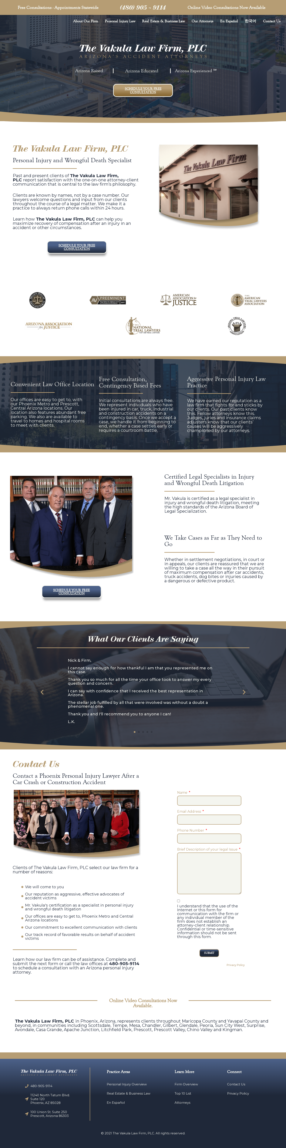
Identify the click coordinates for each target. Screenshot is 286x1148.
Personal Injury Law (120, 21)
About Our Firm (85, 21)
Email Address (189, 809)
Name (182, 790)
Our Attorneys (202, 21)
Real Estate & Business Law (163, 21)
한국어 (250, 21)
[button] (143, 90)
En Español (229, 21)
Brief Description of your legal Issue (207, 847)
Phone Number (191, 828)
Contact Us (271, 21)
